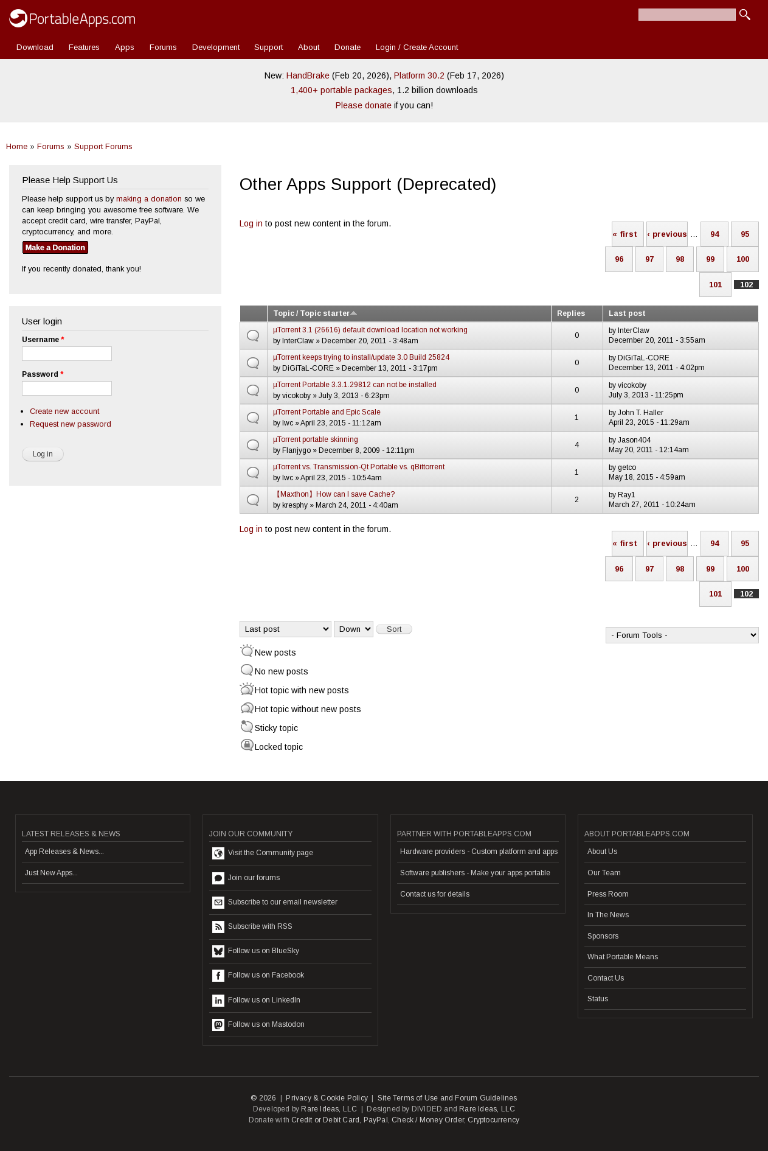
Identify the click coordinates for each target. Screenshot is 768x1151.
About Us (602, 851)
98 (680, 259)
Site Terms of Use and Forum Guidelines (447, 1098)
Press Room (608, 894)
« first (624, 234)
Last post (627, 313)
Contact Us (605, 978)
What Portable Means (622, 957)
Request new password (70, 424)
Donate (347, 47)
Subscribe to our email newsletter (274, 903)
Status (597, 999)
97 (649, 259)
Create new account (64, 411)
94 (714, 234)
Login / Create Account (417, 47)
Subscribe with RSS (252, 927)
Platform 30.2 (419, 75)
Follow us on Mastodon (258, 1025)
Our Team (604, 873)
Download (35, 47)
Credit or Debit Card (325, 1120)
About (308, 47)
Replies (571, 313)
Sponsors (602, 936)
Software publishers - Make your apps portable (475, 873)
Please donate (364, 105)
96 (619, 259)
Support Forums (103, 146)
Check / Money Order (428, 1120)
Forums (163, 47)
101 (715, 284)
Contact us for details (434, 894)
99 (710, 259)
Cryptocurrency (493, 1120)
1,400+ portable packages (341, 90)
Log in (251, 223)
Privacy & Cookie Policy (327, 1098)
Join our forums (246, 878)
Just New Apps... (51, 873)
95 (745, 234)
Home (16, 146)
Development (216, 47)
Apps (124, 47)
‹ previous (667, 234)
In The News (608, 915)
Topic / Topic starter (315, 313)
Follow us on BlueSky (255, 951)
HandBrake (308, 75)
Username (43, 339)
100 (742, 259)
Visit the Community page (262, 853)
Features (84, 47)
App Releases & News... (64, 851)
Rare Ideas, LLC (329, 1109)
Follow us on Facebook (258, 976)
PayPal (376, 1120)
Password (42, 374)
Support (268, 47)
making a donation (149, 198)
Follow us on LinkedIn (256, 1001)
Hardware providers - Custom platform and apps (479, 851)
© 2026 (263, 1098)
